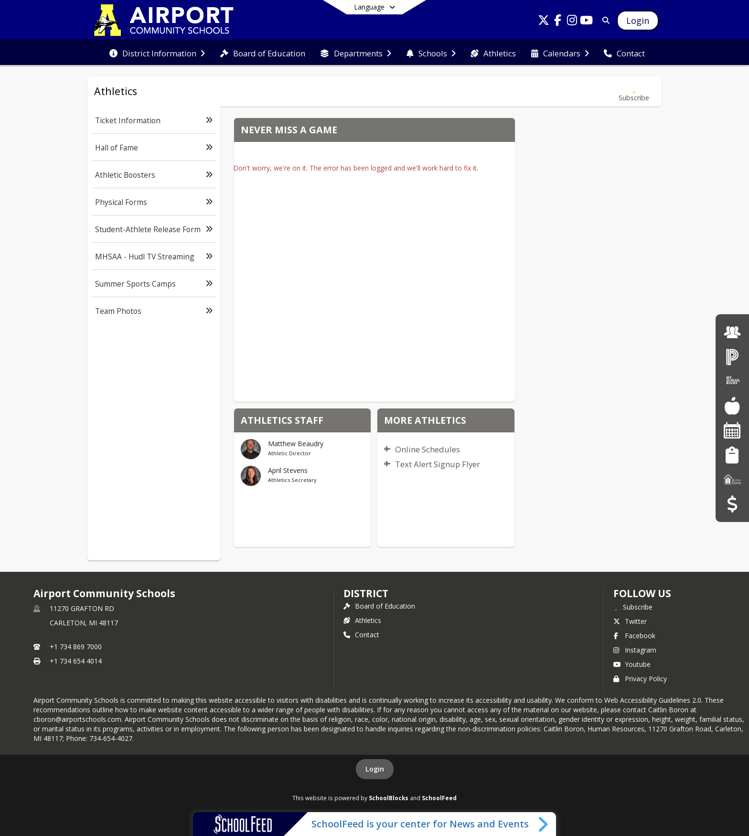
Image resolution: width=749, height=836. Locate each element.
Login (374, 768)
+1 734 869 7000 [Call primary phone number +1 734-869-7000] (76, 646)
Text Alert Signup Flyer (437, 464)
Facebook (634, 635)
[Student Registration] (732, 454)
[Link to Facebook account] (558, 21)
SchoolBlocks (388, 798)
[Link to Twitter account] (543, 21)
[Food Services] (732, 406)
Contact (361, 634)
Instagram (634, 649)
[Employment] (732, 331)
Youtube (632, 664)
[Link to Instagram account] (572, 21)
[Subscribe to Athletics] (634, 91)
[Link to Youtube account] (586, 21)
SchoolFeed (439, 798)
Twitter (630, 621)
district (365, 593)
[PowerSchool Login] (732, 356)
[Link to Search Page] (604, 20)
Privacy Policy (640, 678)
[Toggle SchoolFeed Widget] (543, 824)
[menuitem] (157, 52)
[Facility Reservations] (732, 430)
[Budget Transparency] (732, 503)
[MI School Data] (732, 479)
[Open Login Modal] (637, 20)
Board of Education (379, 606)
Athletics (362, 620)
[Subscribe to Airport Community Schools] (633, 606)
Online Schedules (427, 449)
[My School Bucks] (732, 381)
